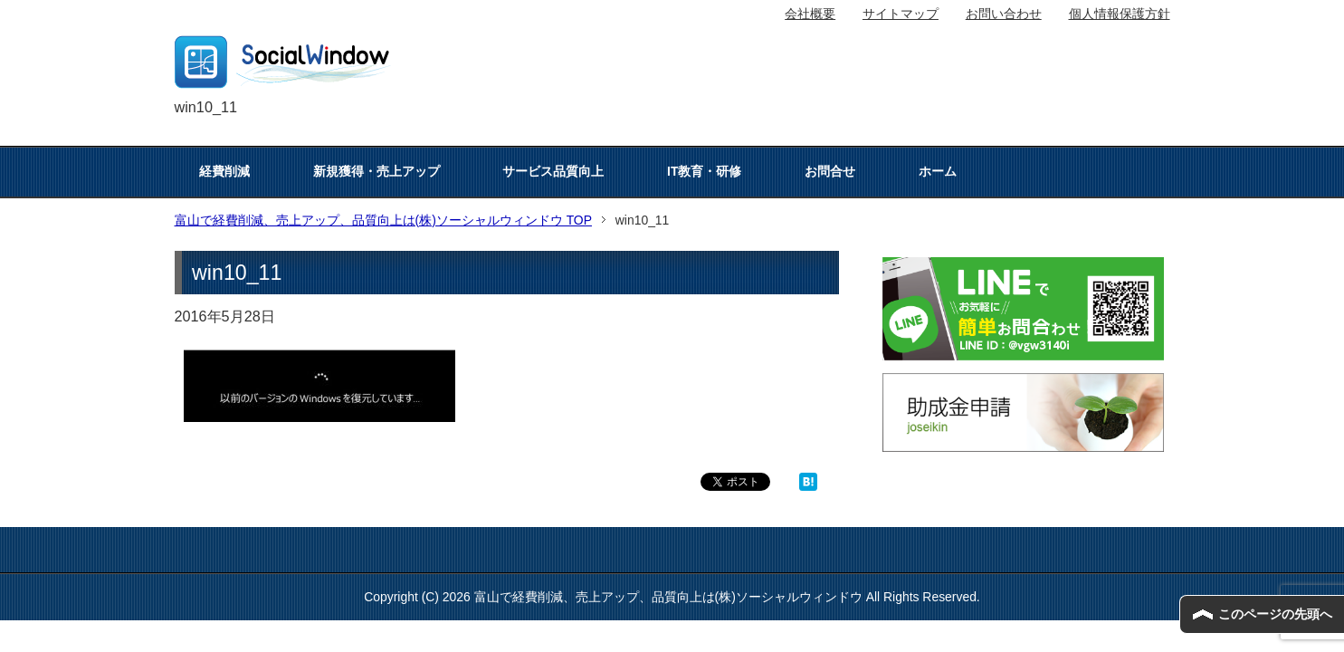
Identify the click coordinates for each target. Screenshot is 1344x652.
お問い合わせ (1004, 13)
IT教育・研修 (704, 171)
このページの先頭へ (1275, 614)
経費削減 (224, 171)
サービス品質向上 (553, 171)
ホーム (938, 171)
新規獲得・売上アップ (376, 171)
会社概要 (810, 13)
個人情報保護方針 (1119, 13)
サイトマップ (901, 13)
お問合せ (830, 171)
